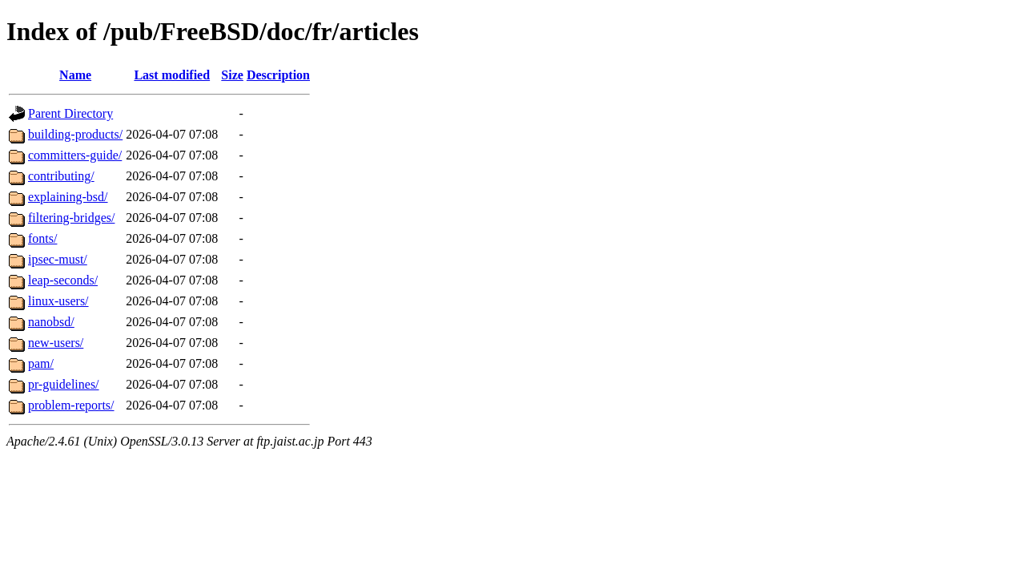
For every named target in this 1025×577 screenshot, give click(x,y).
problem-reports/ (71, 405)
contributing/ (61, 176)
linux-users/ (58, 301)
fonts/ (42, 238)
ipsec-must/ (57, 259)
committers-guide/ (75, 155)
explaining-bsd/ (68, 197)
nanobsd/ (51, 322)
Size (232, 75)
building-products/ (75, 134)
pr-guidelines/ (63, 384)
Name (75, 75)
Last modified (172, 75)
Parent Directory (70, 113)
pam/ (41, 363)
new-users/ (55, 342)
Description (278, 75)
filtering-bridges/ (71, 217)
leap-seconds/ (63, 280)
